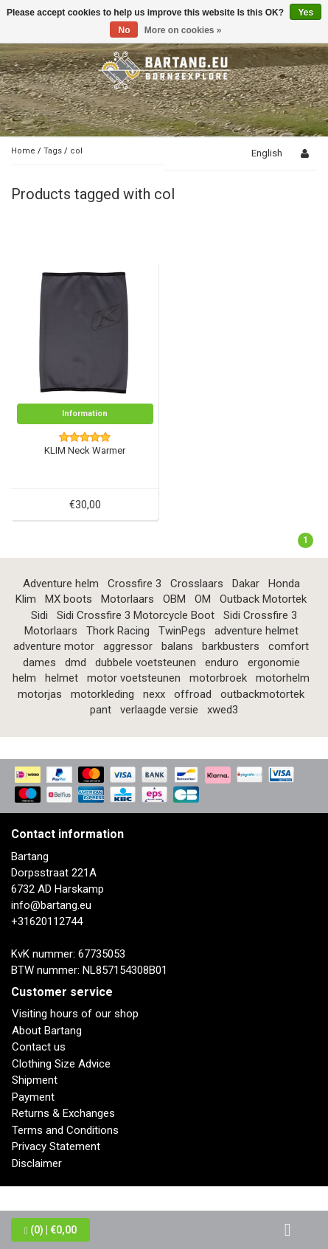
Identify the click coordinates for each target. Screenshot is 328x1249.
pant (100, 709)
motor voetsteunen (134, 678)
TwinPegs (182, 630)
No (124, 30)
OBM (174, 599)
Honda (284, 583)
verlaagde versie (159, 709)
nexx (154, 694)
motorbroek (218, 678)
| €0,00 (50, 1230)
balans (177, 646)
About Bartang (47, 1030)
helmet (61, 678)
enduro (222, 662)
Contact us (39, 1046)
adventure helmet (256, 630)
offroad (193, 694)
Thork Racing (118, 630)
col (76, 151)
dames (39, 662)
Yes (305, 12)
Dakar (245, 583)
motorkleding (102, 694)
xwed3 (222, 709)
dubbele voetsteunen (145, 662)
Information (85, 413)
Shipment (34, 1080)
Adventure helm (61, 583)
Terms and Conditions (65, 1130)
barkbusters (230, 646)
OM (203, 599)
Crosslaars (196, 583)
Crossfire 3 (134, 583)
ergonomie (274, 662)
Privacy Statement (56, 1146)
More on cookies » (183, 30)
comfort (288, 646)
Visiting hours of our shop (75, 1013)
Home (23, 151)
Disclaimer (37, 1163)
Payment (33, 1097)
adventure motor (53, 646)
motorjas (40, 694)
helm (24, 678)
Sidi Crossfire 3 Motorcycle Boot (135, 615)
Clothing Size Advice (61, 1063)
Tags (52, 151)
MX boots (68, 599)
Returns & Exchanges (63, 1113)
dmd (75, 662)
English (266, 153)
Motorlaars (127, 599)
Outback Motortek (263, 599)
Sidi (39, 615)
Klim (25, 599)
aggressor (128, 646)
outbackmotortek (262, 694)
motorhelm (283, 678)
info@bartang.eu (51, 905)
